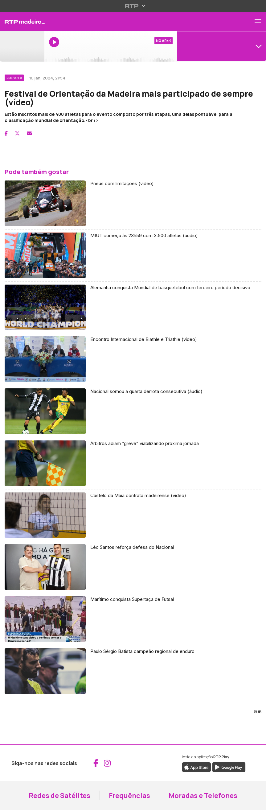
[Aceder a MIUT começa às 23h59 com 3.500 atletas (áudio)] (133, 255)
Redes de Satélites (59, 795)
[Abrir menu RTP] (133, 6)
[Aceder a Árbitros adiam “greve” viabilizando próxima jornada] (133, 463)
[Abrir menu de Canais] (221, 46)
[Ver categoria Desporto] (15, 77)
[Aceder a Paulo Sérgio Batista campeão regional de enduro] (133, 671)
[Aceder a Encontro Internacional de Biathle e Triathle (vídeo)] (133, 359)
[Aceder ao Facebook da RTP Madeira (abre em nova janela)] (95, 763)
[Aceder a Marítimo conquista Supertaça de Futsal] (133, 619)
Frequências (129, 795)
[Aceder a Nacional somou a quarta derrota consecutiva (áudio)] (133, 411)
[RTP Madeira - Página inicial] (22, 21)
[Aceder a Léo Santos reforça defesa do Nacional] (133, 567)
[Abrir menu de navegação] (260, 21)
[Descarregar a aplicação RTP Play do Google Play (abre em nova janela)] (229, 766)
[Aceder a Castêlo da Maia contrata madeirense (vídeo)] (133, 515)
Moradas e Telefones (203, 795)
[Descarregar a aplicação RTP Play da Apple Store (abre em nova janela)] (196, 766)
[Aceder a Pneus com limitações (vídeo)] (133, 203)
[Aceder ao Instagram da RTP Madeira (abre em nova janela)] (107, 763)
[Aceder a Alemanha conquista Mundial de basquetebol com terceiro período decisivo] (133, 307)
